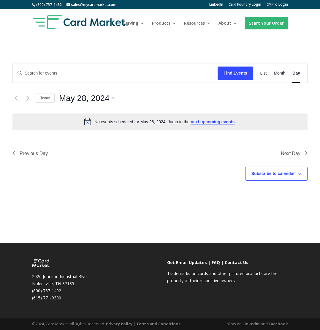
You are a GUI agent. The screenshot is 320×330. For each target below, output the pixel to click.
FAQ (216, 262)
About (224, 23)
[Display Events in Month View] (279, 73)
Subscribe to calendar (273, 173)
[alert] (160, 121)
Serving (130, 23)
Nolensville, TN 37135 (53, 283)
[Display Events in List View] (263, 73)
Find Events (235, 73)
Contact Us (236, 262)
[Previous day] (16, 98)
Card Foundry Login (245, 5)
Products (161, 23)
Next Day (294, 153)
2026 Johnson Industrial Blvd (59, 276)
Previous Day (30, 153)
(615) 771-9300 (46, 298)
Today (45, 98)
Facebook (278, 323)
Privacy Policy (119, 323)
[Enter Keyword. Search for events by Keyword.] (115, 73)
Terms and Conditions (158, 323)
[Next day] (27, 98)
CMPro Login (277, 5)
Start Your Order (266, 23)
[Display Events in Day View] (296, 73)
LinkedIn (216, 5)
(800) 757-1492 (46, 290)
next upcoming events (213, 121)
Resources (194, 23)
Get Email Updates (187, 262)
